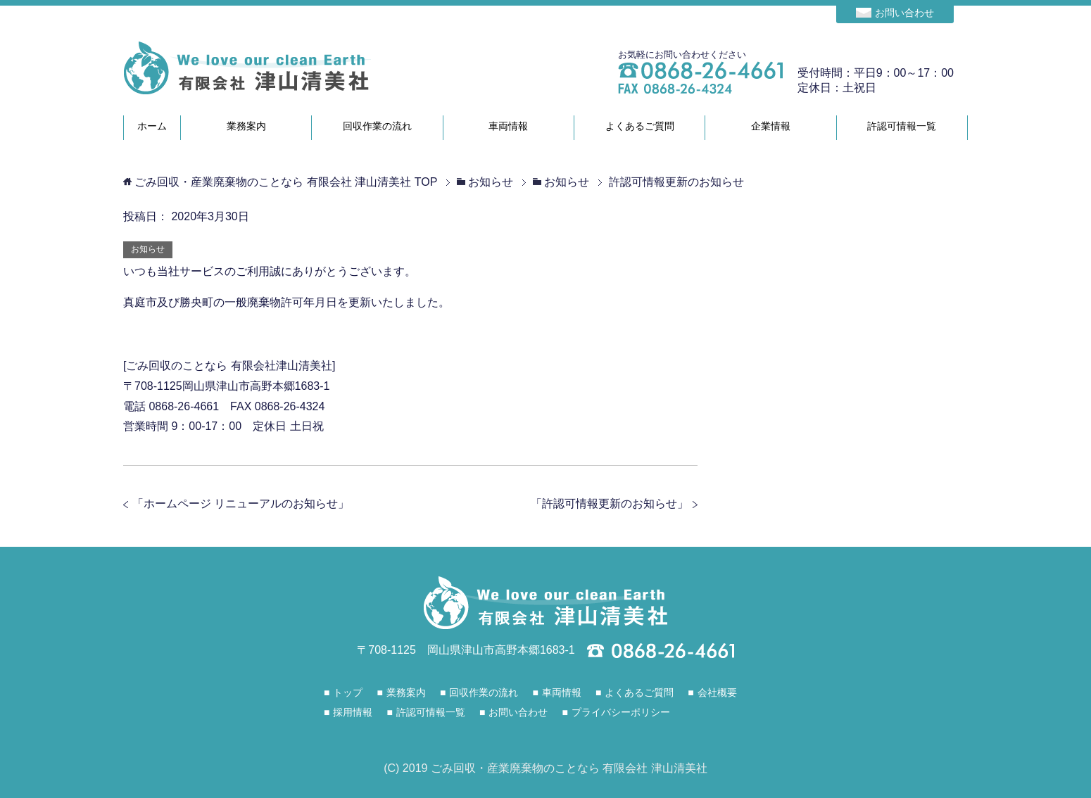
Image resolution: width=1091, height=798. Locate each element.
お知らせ (148, 249)
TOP (285, 182)
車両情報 (508, 126)
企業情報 (770, 126)
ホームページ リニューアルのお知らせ (241, 503)
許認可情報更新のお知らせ (609, 503)
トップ (347, 692)
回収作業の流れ (377, 126)
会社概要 (717, 692)
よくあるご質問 (639, 126)
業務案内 (246, 126)
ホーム (152, 126)
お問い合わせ (904, 12)
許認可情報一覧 (901, 126)
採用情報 (352, 712)
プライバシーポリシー (621, 712)
